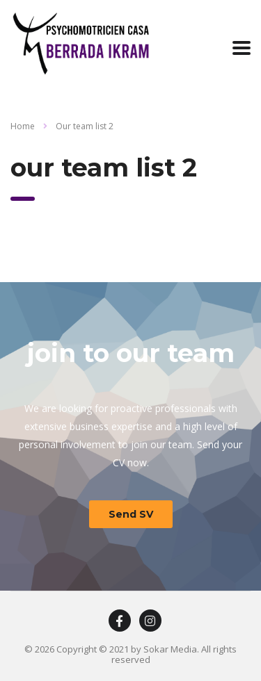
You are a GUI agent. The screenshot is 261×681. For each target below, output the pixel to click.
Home (22, 126)
